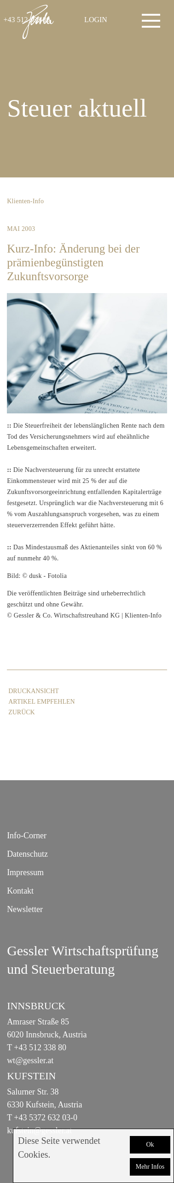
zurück (21, 712)
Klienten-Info (25, 201)
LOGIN (95, 20)
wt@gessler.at (30, 1060)
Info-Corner (26, 835)
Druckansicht (33, 691)
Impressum (25, 872)
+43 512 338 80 (40, 1047)
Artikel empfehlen (41, 701)
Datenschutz (27, 854)
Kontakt (20, 890)
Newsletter (25, 909)
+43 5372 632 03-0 (45, 1117)
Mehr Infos (150, 1166)
